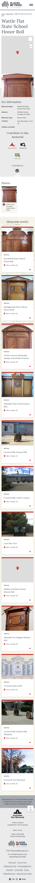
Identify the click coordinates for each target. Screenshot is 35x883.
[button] (31, 5)
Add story (17, 158)
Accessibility (19, 870)
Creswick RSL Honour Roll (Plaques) (15, 732)
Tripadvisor (13, 879)
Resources (12, 862)
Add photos (23, 148)
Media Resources (9, 874)
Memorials (10, 14)
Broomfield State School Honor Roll (14, 260)
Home (3, 14)
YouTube (20, 879)
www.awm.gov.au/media (17, 856)
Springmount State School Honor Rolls (15, 308)
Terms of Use (22, 862)
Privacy (26, 870)
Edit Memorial (12, 148)
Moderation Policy (10, 866)
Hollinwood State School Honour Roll (15, 590)
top (31, 810)
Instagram (16, 879)
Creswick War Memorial (14, 780)
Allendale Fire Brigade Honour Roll (17, 638)
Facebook (10, 879)
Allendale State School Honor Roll (17, 405)
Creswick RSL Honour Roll (15, 452)
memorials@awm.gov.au (20, 851)
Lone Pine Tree (10, 543)
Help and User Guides (24, 874)
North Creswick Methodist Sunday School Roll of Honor (16, 356)
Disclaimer (9, 870)
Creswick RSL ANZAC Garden (17, 498)
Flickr (24, 879)
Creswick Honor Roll (13, 686)
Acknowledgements (24, 866)
